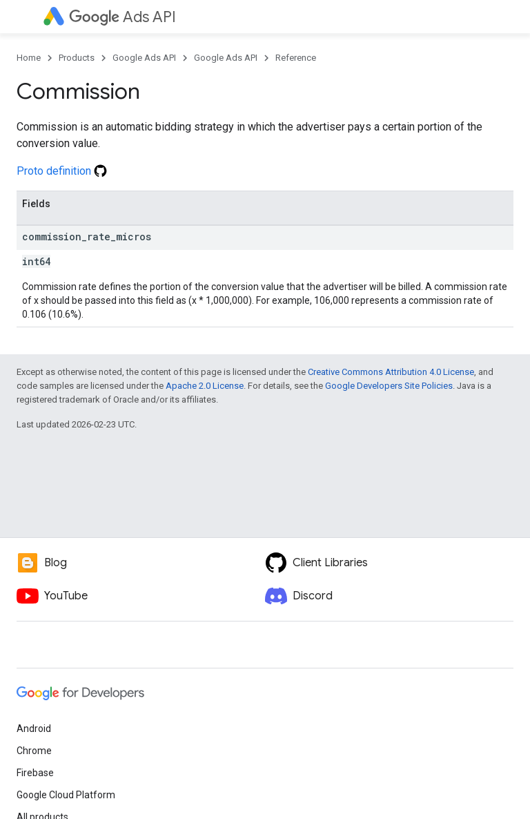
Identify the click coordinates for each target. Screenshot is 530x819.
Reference (295, 57)
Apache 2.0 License (205, 385)
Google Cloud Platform (66, 794)
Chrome (34, 750)
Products (77, 57)
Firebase (35, 772)
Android (34, 728)
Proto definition (62, 170)
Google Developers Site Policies (389, 385)
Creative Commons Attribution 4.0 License (391, 372)
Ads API (122, 17)
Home (29, 57)
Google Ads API (144, 57)
